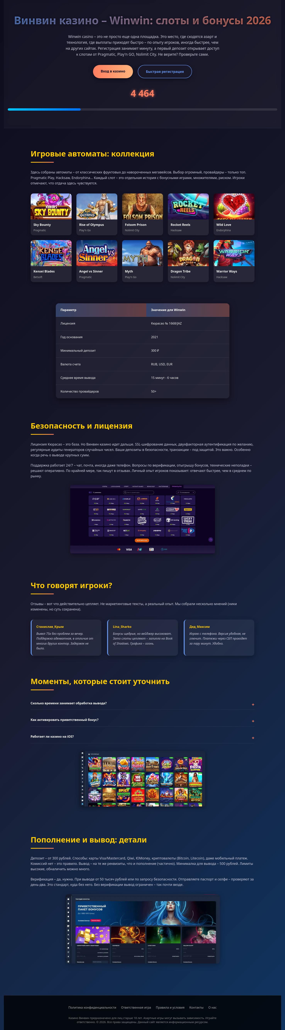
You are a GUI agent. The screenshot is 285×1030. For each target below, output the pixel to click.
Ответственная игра (136, 1007)
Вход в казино (113, 71)
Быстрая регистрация (165, 71)
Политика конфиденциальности (92, 1007)
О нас (212, 1007)
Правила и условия (170, 1007)
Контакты (196, 1007)
